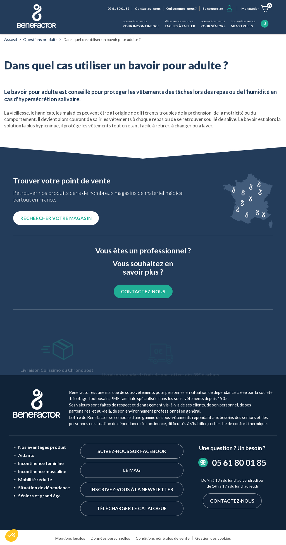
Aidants (26, 455)
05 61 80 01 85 (118, 8)
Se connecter (212, 8)
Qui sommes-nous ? (181, 8)
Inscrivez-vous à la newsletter (131, 489)
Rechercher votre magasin (56, 218)
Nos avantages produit (42, 447)
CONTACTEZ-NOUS (143, 291)
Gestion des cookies (213, 538)
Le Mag (131, 470)
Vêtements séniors (180, 24)
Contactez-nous (148, 8)
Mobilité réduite (35, 479)
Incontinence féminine (41, 463)
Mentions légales (70, 538)
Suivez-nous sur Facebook (131, 451)
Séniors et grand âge (39, 495)
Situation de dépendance (44, 487)
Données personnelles (110, 538)
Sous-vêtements (141, 24)
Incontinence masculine (42, 471)
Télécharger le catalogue (132, 508)
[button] (11, 535)
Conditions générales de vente (163, 538)
